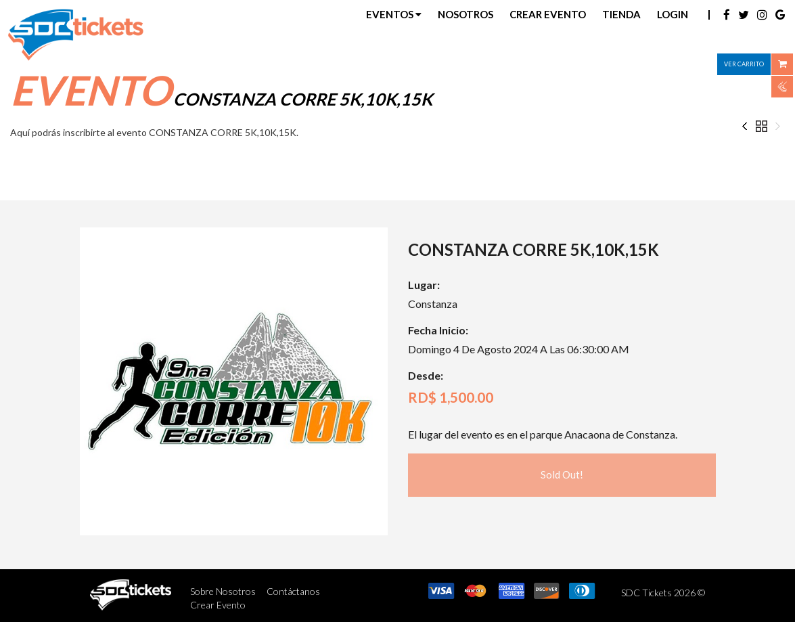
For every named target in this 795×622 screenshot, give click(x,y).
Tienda (621, 14)
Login (672, 14)
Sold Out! (562, 474)
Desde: (425, 375)
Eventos (394, 14)
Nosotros (465, 14)
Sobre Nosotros (223, 591)
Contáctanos (293, 591)
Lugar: (424, 284)
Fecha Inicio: (438, 330)
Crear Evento (547, 14)
